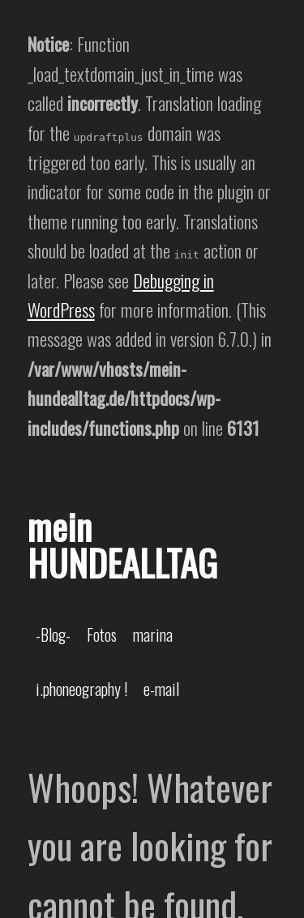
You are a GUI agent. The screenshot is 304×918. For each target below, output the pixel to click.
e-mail (161, 689)
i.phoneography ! (81, 689)
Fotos (102, 634)
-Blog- (53, 634)
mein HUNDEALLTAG (122, 544)
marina (153, 634)
